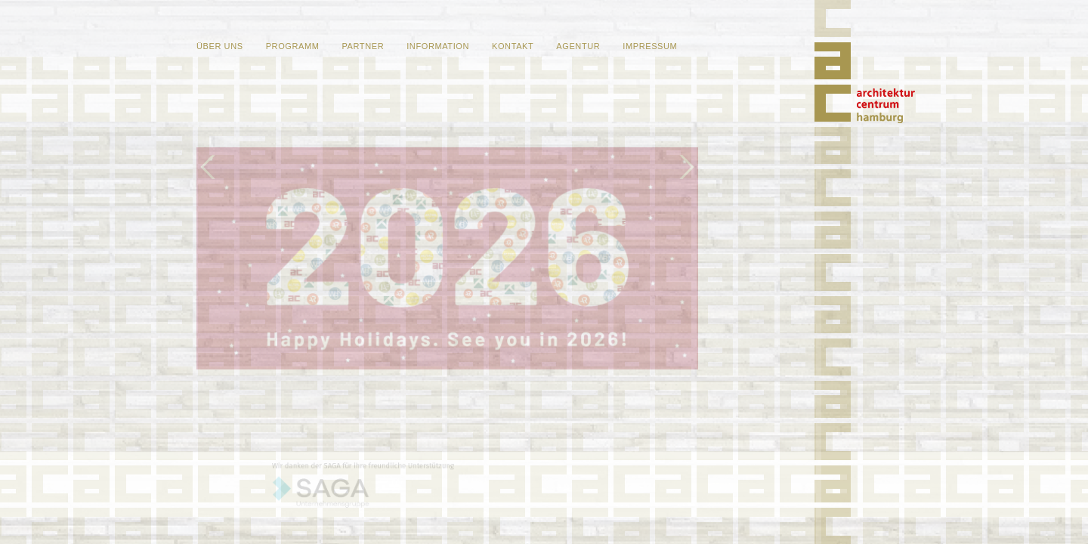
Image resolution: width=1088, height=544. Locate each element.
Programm (293, 46)
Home (886, 105)
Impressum (650, 46)
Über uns (219, 46)
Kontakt (512, 46)
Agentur (578, 46)
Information (437, 46)
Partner (363, 46)
